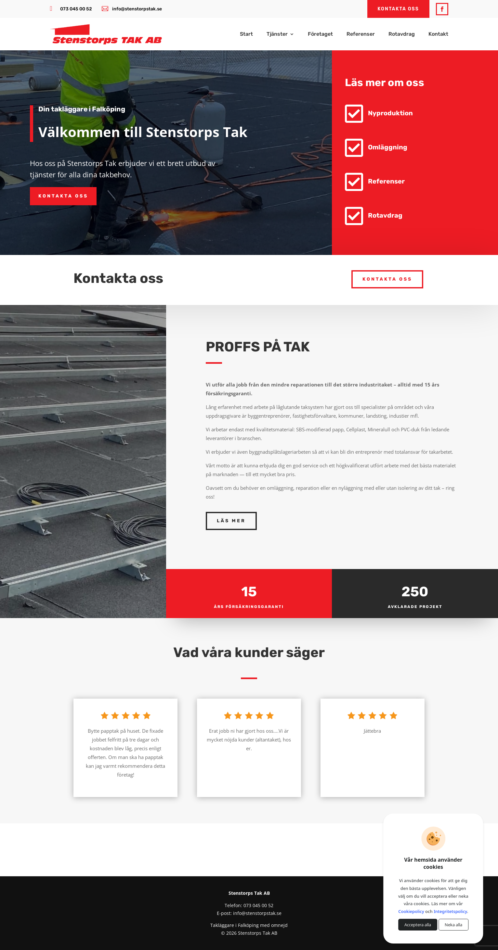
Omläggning (388, 147)
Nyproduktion (391, 113)
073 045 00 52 (76, 9)
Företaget (320, 34)
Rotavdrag (401, 34)
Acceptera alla (417, 925)
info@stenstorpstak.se (137, 9)
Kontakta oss (63, 196)
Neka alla (453, 925)
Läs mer (231, 521)
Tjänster (277, 34)
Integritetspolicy (450, 911)
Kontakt (438, 34)
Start (246, 34)
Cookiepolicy (411, 911)
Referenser (361, 34)
